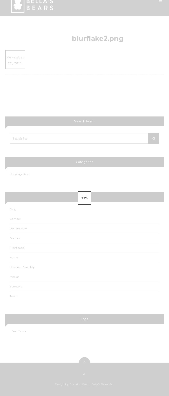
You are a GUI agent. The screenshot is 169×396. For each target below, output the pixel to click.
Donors (15, 238)
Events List (118, 93)
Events (115, 72)
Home (114, 20)
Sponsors (117, 104)
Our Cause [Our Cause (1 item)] (18, 331)
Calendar (117, 83)
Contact (116, 114)
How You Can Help (124, 51)
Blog (113, 62)
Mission (115, 30)
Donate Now (18, 228)
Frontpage (17, 247)
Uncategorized (20, 174)
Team (114, 41)
